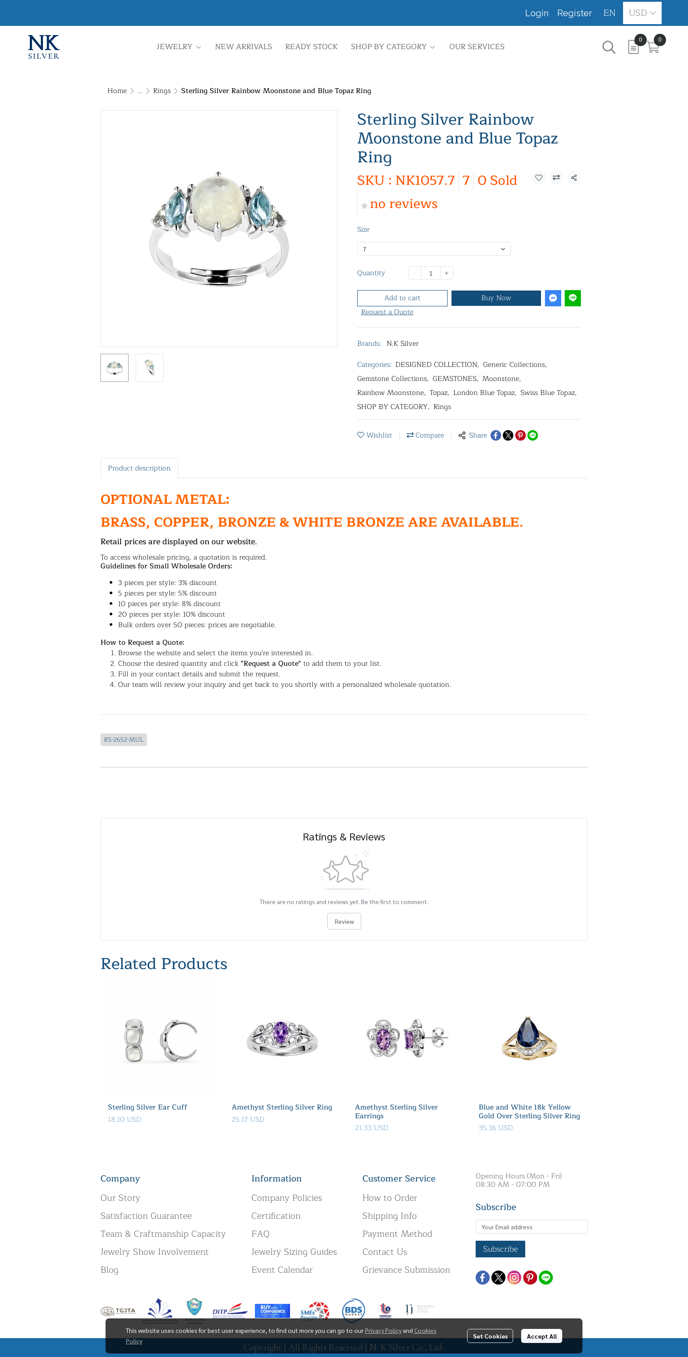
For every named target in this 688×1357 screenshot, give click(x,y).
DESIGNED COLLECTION (437, 364)
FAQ (260, 1234)
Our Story (120, 1198)
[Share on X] (508, 435)
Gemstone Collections (393, 378)
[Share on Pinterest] (520, 435)
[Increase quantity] (447, 273)
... (140, 91)
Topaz (440, 393)
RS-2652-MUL (123, 740)
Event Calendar (282, 1270)
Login (536, 13)
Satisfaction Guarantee (146, 1216)
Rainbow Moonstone (391, 393)
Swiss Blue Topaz (548, 393)
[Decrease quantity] (414, 273)
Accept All (542, 1336)
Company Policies (286, 1198)
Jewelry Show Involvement (154, 1252)
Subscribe (500, 1249)
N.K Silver (403, 343)
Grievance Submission (406, 1270)
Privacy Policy (383, 1330)
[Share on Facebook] (496, 435)
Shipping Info (389, 1216)
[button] (609, 13)
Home (117, 91)
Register (574, 13)
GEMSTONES (456, 378)
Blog (109, 1270)
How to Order (389, 1198)
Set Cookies (490, 1336)
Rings (162, 91)
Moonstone (501, 378)
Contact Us (384, 1252)
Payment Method (397, 1234)
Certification (276, 1216)
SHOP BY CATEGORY (393, 407)
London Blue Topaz (485, 393)
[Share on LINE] (532, 435)
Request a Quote (387, 312)
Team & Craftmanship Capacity (163, 1234)
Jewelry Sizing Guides (294, 1252)
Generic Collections (515, 364)
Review (344, 921)
